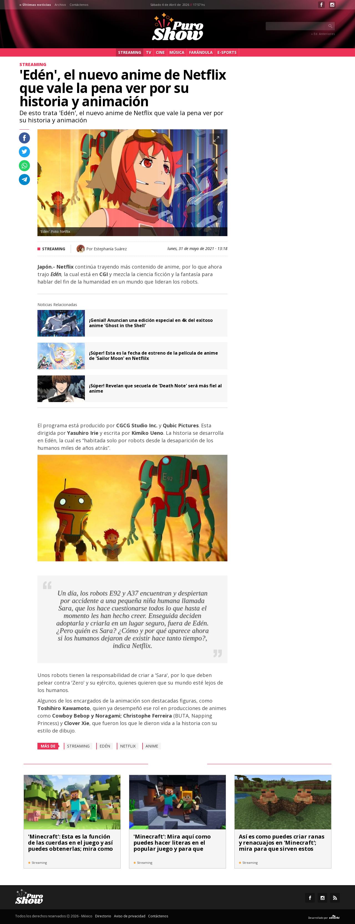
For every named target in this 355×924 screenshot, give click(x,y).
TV (148, 52)
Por (106, 248)
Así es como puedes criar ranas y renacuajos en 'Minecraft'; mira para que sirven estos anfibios (281, 846)
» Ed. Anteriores (323, 34)
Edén (105, 746)
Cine (160, 52)
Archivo (60, 4)
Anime (152, 746)
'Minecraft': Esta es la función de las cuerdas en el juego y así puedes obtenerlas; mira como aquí (70, 846)
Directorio (103, 916)
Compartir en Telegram (24, 179)
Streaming (129, 52)
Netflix (128, 746)
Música (176, 52)
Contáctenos (79, 4)
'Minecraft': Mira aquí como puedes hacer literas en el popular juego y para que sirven (172, 846)
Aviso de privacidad (129, 916)
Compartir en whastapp (24, 165)
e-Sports (227, 52)
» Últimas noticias (35, 4)
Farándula (201, 52)
